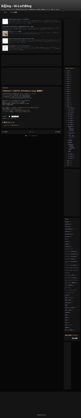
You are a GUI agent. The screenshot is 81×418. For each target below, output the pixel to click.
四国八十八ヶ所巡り (70, 307)
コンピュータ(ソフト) (70, 267)
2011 (68, 95)
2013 (68, 91)
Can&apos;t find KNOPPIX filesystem (71, 128)
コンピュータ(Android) (70, 251)
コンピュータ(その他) (70, 265)
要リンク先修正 (69, 330)
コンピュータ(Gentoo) (70, 254)
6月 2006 (70, 120)
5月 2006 (70, 122)
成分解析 (70, 142)
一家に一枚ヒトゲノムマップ (71, 137)
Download (67, 224)
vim (66, 239)
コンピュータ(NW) (69, 259)
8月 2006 (70, 116)
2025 (68, 71)
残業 (66, 305)
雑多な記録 (67, 302)
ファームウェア (5, 97)
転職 (66, 320)
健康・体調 (67, 300)
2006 (68, 106)
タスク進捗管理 (69, 285)
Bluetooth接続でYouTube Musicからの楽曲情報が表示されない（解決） (18, 26)
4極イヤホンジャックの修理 (15, 31)
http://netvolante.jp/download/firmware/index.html (20, 97)
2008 (68, 102)
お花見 (69, 151)
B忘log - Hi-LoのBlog (16, 6)
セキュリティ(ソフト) (70, 280)
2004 (68, 162)
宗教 (66, 315)
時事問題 (67, 312)
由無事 (66, 327)
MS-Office (67, 236)
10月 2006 (70, 112)
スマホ (66, 272)
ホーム (5, 12)
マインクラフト (69, 292)
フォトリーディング (70, 290)
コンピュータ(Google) (70, 256)
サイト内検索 (14, 12)
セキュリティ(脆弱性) (70, 282)
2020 (68, 81)
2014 (68, 89)
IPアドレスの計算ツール (71, 133)
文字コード (67, 325)
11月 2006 (70, 110)
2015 (68, 87)
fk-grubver (67, 226)
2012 (68, 93)
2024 (68, 73)
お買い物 (67, 246)
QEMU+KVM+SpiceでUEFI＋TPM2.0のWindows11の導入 (21, 38)
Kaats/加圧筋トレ (69, 229)
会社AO (67, 295)
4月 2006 (70, 124)
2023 (68, 75)
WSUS (66, 241)
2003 (68, 165)
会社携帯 (70, 140)
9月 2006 (70, 114)
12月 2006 (70, 108)
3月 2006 (70, 154)
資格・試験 (67, 310)
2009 (68, 99)
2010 (68, 97)
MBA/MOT (67, 231)
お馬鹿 (66, 244)
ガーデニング (68, 249)
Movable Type (68, 234)
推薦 (66, 317)
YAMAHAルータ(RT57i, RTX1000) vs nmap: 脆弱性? (71, 147)
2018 (68, 83)
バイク (66, 287)
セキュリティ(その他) (70, 277)
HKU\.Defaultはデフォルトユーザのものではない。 (20, 45)
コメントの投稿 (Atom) (33, 135)
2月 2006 (70, 156)
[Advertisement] (31, 60)
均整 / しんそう (68, 297)
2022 (68, 77)
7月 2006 (70, 118)
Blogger (67, 221)
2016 (68, 85)
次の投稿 (4, 131)
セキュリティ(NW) (69, 275)
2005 (68, 160)
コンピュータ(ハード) (11, 118)
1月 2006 (70, 158)
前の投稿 (57, 131)
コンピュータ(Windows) (71, 261)
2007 (68, 104)
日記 (66, 322)
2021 (68, 79)
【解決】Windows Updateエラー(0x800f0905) (19, 19)
